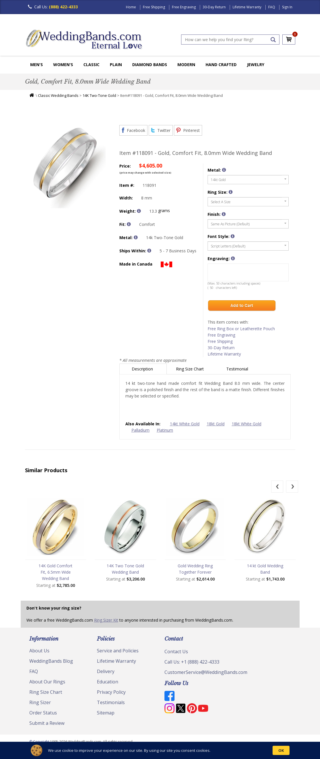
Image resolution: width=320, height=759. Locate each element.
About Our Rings (47, 682)
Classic (91, 64)
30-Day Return (214, 7)
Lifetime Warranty (247, 7)
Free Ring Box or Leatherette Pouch (241, 328)
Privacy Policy (111, 692)
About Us (39, 650)
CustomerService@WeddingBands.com (205, 672)
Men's (36, 64)
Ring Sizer (40, 702)
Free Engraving (184, 7)
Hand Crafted (221, 64)
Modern (186, 64)
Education (107, 682)
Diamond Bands (149, 64)
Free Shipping (154, 7)
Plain (116, 64)
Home (131, 7)
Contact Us (176, 651)
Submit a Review (46, 723)
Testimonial (237, 369)
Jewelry (255, 64)
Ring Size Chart (190, 369)
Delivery (105, 671)
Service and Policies (118, 650)
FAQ (271, 7)
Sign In (287, 7)
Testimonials (111, 702)
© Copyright (39, 741)
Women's (63, 64)
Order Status (43, 713)
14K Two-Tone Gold (99, 95)
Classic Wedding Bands (58, 95)
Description (143, 369)
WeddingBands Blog (51, 661)
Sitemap (105, 713)
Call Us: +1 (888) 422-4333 (191, 662)
